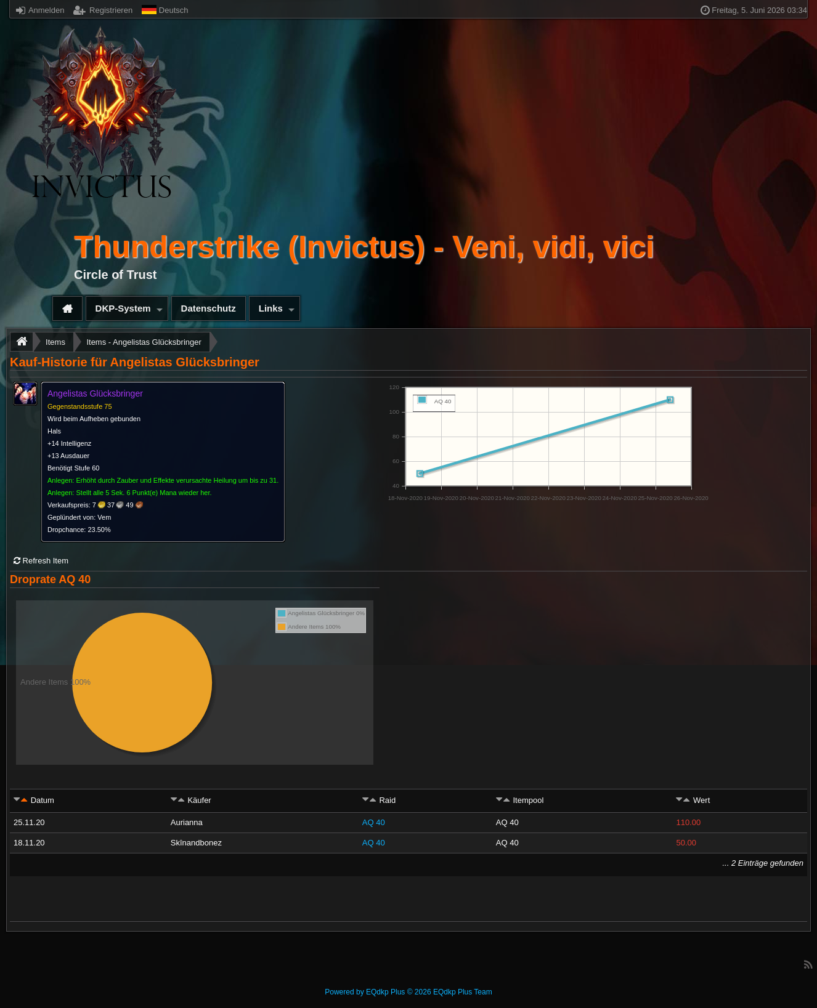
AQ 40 (373, 822)
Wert (701, 800)
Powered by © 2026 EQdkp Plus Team (408, 992)
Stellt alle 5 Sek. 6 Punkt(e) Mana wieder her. (143, 492)
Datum (42, 800)
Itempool (528, 800)
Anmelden (40, 10)
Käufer (199, 800)
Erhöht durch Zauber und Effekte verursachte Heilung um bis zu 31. (177, 480)
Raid (387, 800)
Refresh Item (41, 560)
